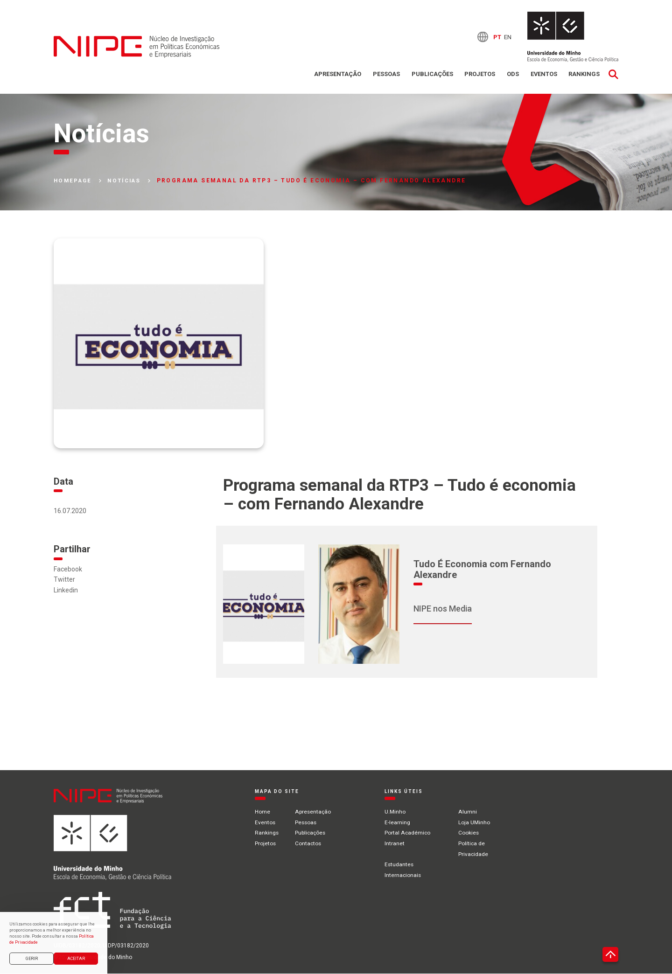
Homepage (74, 181)
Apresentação (336, 74)
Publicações (431, 74)
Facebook (68, 569)
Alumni (468, 812)
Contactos (308, 843)
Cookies (469, 832)
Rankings (584, 74)
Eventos (543, 74)
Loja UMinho (475, 822)
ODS (512, 74)
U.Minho (395, 812)
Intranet (395, 843)
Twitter (64, 580)
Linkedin (66, 590)
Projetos (478, 74)
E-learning (398, 822)
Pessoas (385, 74)
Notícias (128, 181)
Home (262, 812)
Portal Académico (408, 832)
